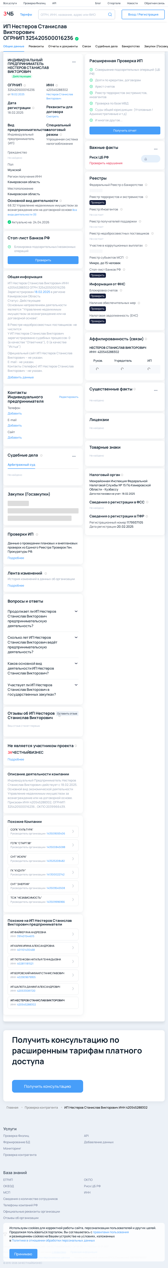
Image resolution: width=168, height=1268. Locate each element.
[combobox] (76, 14)
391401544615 (25, 936)
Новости (132, 3)
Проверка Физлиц (34, 3)
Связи (86, 46)
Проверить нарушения (105, 163)
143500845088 (56, 847)
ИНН (87, 1192)
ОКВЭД (8, 1186)
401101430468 (26, 950)
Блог (98, 3)
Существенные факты (110, 389)
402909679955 (26, 977)
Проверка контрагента (20, 1155)
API (54, 3)
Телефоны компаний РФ (20, 1205)
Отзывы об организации (20, 1218)
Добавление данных (99, 1142)
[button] (143, 14)
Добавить (15, 413)
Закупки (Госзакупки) (29, 494)
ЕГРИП (8, 1180)
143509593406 (56, 833)
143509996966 (56, 902)
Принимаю (23, 1254)
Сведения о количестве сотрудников (30, 1199)
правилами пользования (111, 1232)
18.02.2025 (17, 94)
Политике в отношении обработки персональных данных (53, 1240)
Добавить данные (21, 377)
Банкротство (131, 46)
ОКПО (88, 1180)
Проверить (43, 260)
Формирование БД (16, 1142)
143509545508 (56, 888)
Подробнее (16, 558)
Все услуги (10, 3)
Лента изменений (25, 573)
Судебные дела (106, 46)
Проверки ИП (20, 534)
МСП (6, 1192)
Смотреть (52, 116)
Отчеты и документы (63, 46)
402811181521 (25, 963)
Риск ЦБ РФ (92, 1186)
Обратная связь (154, 3)
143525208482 (56, 861)
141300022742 (56, 874)
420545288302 (26, 1004)
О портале (114, 3)
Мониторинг (12, 1148)
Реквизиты (36, 46)
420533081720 (26, 991)
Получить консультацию (47, 1086)
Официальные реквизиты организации (31, 1211)
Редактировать (69, 397)
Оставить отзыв (67, 713)
